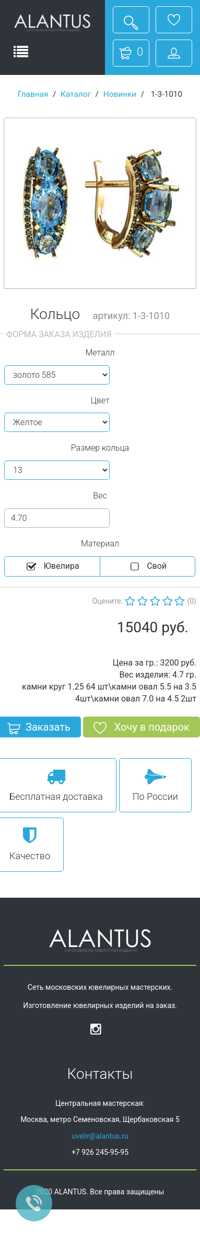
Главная (33, 94)
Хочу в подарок (141, 729)
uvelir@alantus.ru (100, 1136)
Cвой (147, 566)
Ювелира (52, 566)
